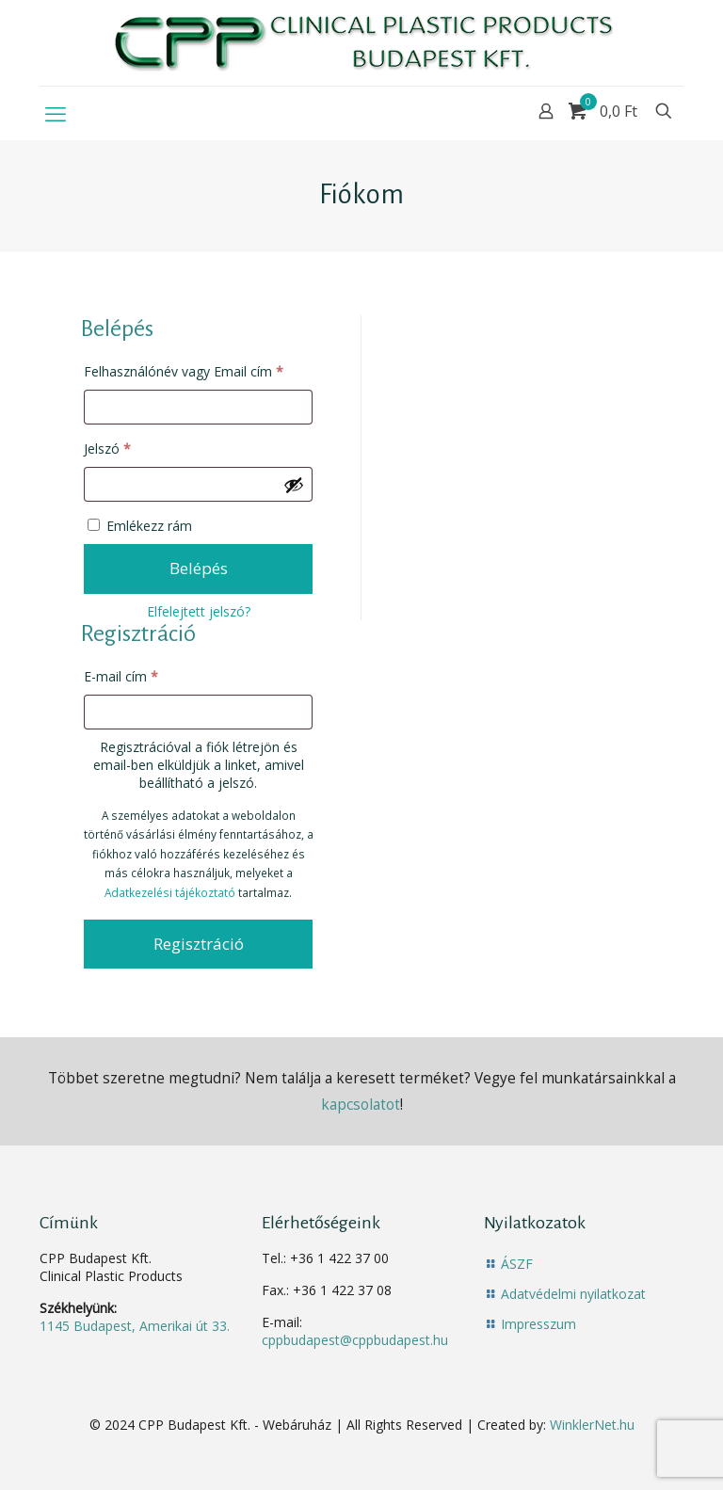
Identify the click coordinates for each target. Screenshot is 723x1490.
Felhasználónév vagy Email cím (198, 369)
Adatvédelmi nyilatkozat (573, 1294)
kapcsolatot (360, 1104)
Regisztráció (198, 943)
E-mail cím (147, 674)
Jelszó (134, 446)
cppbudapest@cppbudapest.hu (355, 1340)
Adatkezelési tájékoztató (169, 892)
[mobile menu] (56, 113)
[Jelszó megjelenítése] (293, 484)
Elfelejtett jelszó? (198, 611)
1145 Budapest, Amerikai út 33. (135, 1326)
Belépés (198, 568)
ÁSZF (517, 1264)
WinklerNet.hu (592, 1425)
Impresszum (538, 1324)
